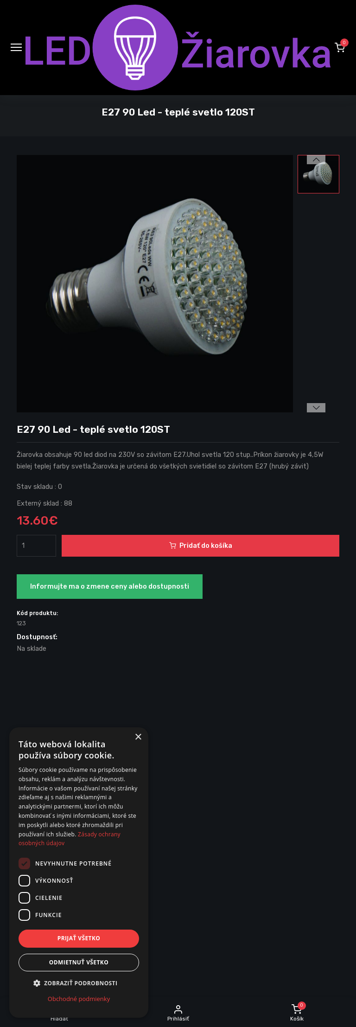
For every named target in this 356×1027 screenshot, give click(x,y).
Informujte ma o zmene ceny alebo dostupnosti (109, 587)
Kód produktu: (37, 613)
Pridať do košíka (200, 546)
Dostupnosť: (37, 637)
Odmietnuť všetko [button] (78, 962)
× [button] (137, 737)
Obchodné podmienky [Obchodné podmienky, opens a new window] (79, 999)
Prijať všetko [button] (79, 938)
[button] (340, 47)
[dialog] (78, 872)
